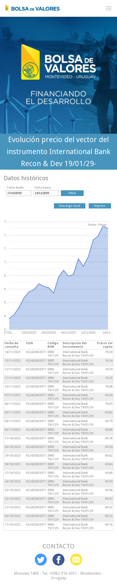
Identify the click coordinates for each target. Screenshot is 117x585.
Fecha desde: (15, 187)
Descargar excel (69, 206)
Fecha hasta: (43, 187)
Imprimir (100, 206)
